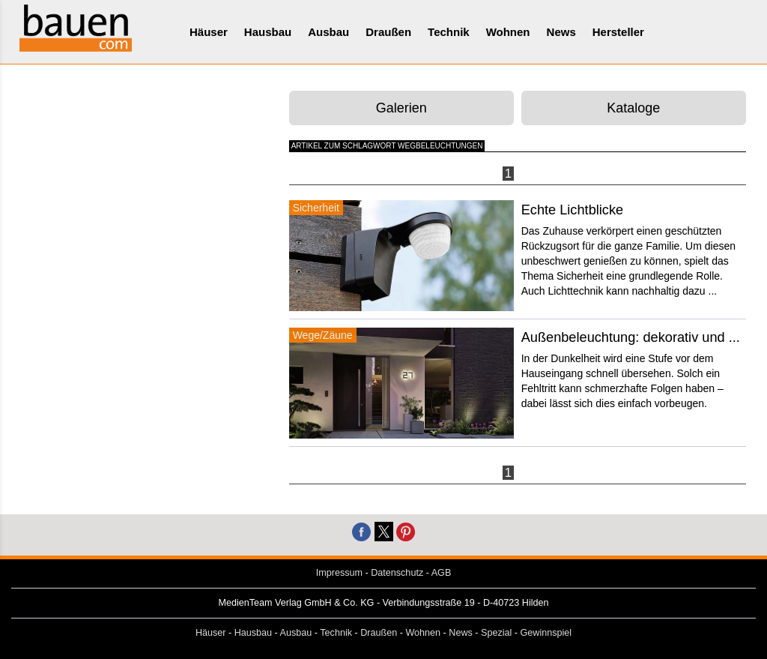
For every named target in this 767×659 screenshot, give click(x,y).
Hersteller (618, 31)
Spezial (496, 633)
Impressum (339, 573)
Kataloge (633, 107)
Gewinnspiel (546, 633)
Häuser (209, 31)
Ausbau (328, 31)
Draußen (388, 31)
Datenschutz (397, 573)
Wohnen (508, 31)
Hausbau (267, 31)
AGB (441, 573)
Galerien (401, 107)
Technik (449, 31)
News (561, 31)
